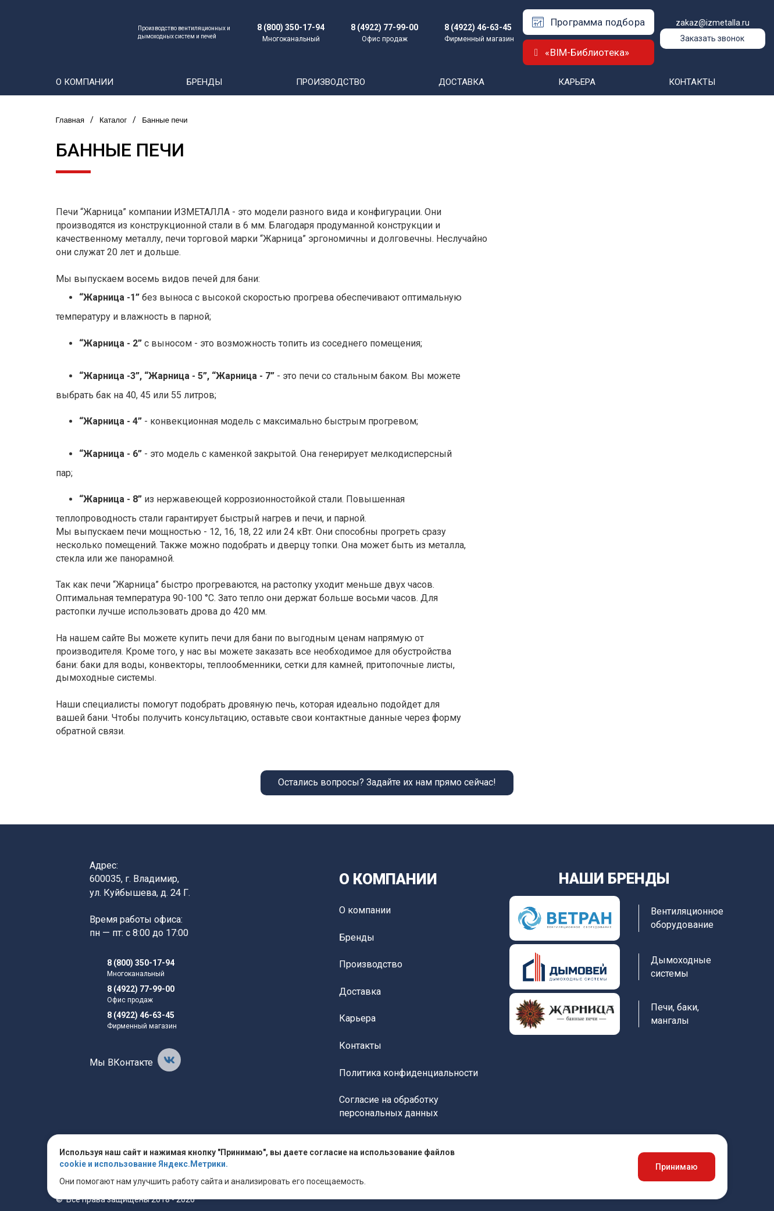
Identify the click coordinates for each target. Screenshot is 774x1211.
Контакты (692, 82)
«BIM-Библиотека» (581, 52)
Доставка (461, 82)
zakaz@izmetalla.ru (713, 22)
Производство (330, 82)
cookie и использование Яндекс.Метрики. (143, 1164)
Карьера (576, 82)
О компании (84, 82)
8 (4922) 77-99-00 (384, 27)
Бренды (204, 82)
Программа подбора (588, 22)
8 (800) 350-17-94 (290, 27)
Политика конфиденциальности (408, 1072)
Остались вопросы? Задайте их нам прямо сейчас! (387, 782)
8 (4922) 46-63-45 (478, 27)
